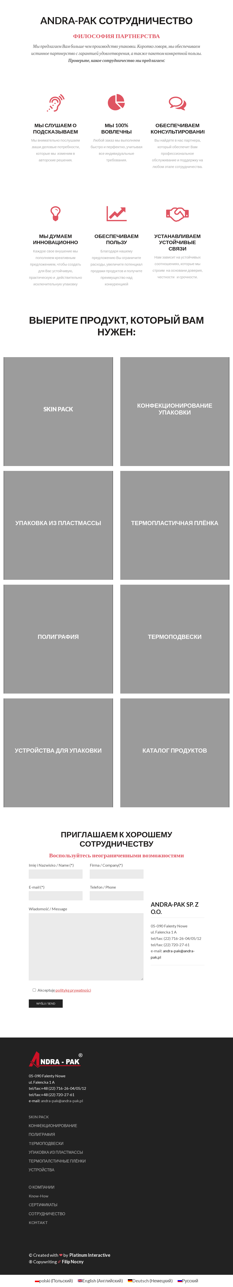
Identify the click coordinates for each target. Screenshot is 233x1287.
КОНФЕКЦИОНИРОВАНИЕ (53, 1125)
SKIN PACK (39, 1116)
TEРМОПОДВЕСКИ (46, 1143)
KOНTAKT (38, 1223)
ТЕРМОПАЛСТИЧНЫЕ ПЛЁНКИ (57, 1161)
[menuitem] (53, 1281)
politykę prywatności (73, 990)
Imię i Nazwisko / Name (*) (51, 865)
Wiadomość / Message (48, 908)
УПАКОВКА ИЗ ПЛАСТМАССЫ (56, 1152)
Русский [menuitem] (190, 1281)
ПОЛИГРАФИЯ (42, 1134)
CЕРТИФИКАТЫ (43, 1205)
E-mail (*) (36, 887)
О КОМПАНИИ (42, 1187)
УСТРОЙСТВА (42, 1170)
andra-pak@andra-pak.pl (62, 1101)
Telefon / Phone (103, 887)
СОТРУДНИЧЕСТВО (47, 1214)
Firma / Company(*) (106, 865)
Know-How (38, 1196)
